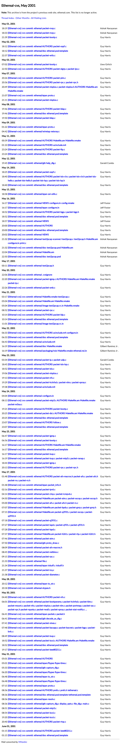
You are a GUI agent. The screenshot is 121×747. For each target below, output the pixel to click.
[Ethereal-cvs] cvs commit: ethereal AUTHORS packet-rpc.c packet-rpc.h (43, 82)
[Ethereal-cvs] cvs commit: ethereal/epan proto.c (31, 95)
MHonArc (22, 742)
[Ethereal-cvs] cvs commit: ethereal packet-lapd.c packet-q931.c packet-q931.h (46, 525)
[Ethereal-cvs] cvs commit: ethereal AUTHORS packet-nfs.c (36, 597)
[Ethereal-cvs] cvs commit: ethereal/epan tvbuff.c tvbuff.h (36, 566)
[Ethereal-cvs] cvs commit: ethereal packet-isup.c (31, 454)
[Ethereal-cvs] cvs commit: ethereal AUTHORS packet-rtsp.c (37, 722)
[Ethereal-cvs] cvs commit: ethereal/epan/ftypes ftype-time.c (37, 663)
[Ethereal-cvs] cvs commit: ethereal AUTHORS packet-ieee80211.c (40, 731)
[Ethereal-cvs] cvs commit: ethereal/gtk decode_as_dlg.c (35, 619)
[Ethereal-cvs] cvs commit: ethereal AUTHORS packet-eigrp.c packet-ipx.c (43, 69)
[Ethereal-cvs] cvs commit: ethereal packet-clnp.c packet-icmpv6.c (40, 494)
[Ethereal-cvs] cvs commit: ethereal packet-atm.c (31, 539)
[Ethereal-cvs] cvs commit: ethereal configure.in (31, 396)
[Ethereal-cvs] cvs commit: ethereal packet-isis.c (31, 369)
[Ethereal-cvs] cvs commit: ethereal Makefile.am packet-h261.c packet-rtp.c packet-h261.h (52, 534)
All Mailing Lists (38, 18)
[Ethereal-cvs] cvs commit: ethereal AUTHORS (30, 226)
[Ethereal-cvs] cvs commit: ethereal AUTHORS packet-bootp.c (38, 409)
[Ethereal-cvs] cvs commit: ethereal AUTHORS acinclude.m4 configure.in (43, 333)
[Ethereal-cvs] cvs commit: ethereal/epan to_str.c (31, 584)
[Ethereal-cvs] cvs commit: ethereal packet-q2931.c (32, 520)
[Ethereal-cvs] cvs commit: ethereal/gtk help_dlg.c (32, 163)
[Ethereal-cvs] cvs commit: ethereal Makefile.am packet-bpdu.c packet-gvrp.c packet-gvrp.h (52, 508)
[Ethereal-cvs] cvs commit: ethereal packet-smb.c (31, 288)
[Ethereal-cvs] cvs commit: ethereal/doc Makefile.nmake (35, 346)
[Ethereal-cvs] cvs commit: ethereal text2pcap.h (31, 266)
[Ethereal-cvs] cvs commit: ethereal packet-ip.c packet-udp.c (37, 360)
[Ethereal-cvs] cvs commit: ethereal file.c (27, 561)
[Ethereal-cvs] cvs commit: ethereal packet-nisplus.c (33, 100)
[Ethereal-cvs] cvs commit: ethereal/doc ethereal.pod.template (38, 51)
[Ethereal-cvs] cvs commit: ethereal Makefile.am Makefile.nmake (39, 301)
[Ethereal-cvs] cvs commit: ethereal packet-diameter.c (34, 575)
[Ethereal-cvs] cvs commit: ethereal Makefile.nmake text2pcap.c (38, 297)
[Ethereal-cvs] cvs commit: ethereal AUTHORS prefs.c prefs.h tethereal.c (43, 690)
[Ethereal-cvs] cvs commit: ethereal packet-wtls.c (31, 55)
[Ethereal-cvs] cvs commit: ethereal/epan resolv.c (31, 699)
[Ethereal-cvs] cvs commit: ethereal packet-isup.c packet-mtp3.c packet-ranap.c (46, 458)
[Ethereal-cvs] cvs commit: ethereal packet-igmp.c (32, 436)
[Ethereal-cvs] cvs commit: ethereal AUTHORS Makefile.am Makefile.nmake (44, 141)
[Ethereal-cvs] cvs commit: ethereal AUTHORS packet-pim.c (37, 78)
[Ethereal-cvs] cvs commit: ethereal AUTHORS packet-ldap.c (37, 109)
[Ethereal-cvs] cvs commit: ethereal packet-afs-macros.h (35, 548)
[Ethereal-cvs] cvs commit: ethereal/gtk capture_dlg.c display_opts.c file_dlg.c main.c (48, 704)
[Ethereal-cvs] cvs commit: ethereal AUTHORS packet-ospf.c (37, 46)
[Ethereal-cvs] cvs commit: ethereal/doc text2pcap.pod (34, 257)
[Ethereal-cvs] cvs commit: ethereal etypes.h (29, 588)
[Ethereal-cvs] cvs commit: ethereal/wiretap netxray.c (34, 131)
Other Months (22, 18)
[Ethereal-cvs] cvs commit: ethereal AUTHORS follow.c (34, 422)
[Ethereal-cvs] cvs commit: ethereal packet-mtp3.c (32, 708)
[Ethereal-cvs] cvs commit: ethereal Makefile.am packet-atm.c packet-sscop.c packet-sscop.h (52, 498)
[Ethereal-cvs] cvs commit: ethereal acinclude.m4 (31, 342)
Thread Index (7, 18)
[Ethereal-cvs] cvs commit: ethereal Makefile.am (31, 252)
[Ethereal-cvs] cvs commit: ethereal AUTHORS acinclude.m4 (37, 145)
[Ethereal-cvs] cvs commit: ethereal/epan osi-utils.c (32, 194)
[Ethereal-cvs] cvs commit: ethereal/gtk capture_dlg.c (33, 668)
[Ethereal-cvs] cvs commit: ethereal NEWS (28, 221)
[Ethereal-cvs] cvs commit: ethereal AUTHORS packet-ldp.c (36, 315)
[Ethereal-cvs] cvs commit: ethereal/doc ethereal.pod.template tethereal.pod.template (49, 695)
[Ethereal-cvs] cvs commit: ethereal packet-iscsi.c (31, 713)
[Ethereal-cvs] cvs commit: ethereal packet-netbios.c (33, 552)
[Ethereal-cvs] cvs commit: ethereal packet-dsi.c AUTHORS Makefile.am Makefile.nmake (50, 413)
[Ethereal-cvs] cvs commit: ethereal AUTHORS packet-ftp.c (36, 149)
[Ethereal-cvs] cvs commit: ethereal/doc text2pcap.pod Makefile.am (40, 248)
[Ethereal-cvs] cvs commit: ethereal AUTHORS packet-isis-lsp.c (38, 364)
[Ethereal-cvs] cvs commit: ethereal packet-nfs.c (31, 378)
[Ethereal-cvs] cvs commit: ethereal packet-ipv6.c (31, 490)
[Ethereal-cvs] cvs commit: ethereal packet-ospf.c (32, 172)
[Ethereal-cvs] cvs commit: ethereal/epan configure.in (33, 208)
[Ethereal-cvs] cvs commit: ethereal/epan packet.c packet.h (36, 614)
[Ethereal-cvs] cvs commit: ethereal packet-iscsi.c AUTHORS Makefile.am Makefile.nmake (51, 641)
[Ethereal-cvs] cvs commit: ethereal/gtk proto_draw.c (33, 543)
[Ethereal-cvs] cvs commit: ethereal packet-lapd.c (31, 530)
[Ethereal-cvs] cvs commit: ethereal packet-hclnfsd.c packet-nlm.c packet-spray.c (47, 382)
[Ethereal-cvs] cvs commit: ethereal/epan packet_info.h (34, 485)
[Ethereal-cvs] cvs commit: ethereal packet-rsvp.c (31, 28)
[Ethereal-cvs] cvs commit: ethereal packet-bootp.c (32, 37)
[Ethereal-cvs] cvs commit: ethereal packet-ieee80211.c (34, 650)
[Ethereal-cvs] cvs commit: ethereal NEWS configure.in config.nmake (41, 203)
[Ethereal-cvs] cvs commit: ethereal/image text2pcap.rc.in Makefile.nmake (43, 306)
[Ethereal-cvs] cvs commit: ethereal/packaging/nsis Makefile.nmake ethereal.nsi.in (47, 351)
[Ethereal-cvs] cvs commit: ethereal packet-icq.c (31, 570)
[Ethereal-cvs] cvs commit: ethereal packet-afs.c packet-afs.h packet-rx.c (43, 503)
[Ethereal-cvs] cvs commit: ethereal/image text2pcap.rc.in (36, 324)
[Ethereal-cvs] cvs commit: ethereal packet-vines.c (32, 623)
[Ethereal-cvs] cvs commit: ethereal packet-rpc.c (31, 310)
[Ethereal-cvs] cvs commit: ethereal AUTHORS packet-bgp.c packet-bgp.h (43, 212)
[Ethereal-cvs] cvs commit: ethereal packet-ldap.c (31, 118)
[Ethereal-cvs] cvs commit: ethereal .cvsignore (30, 275)
